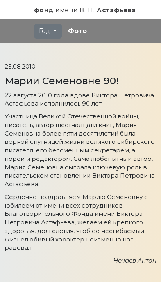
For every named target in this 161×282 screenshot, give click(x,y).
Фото (77, 31)
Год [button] (45, 31)
